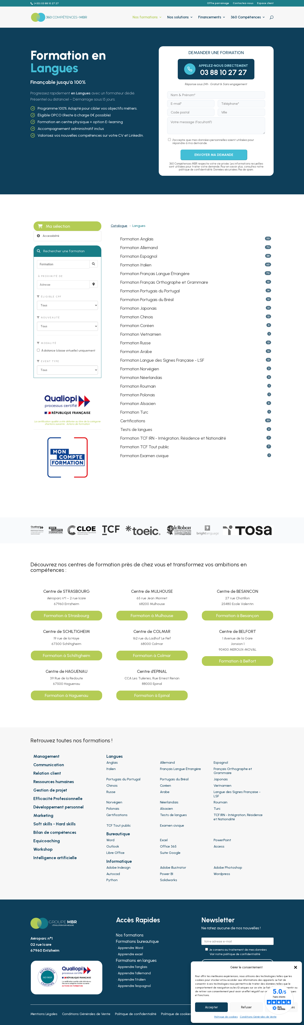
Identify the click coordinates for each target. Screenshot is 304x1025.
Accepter (211, 1007)
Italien (111, 769)
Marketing (43, 815)
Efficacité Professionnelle (57, 798)
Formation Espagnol (138, 256)
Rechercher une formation (61, 251)
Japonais (221, 779)
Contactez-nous (243, 3)
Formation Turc (134, 412)
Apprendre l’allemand (134, 973)
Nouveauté (48, 317)
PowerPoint (222, 840)
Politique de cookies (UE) (179, 1014)
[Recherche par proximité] (93, 284)
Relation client (47, 773)
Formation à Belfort (237, 661)
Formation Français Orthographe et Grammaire (164, 282)
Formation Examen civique (144, 455)
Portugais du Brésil (174, 779)
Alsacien (166, 809)
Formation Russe (135, 342)
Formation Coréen (137, 325)
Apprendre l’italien (132, 979)
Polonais (112, 809)
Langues (114, 756)
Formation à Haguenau (66, 695)
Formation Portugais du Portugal (150, 290)
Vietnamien (222, 786)
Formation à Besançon (237, 615)
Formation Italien (135, 264)
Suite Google (170, 853)
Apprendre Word (130, 948)
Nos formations (145, 17)
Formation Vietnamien (140, 334)
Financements (209, 17)
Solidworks (168, 880)
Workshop (43, 849)
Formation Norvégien (139, 368)
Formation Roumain (138, 386)
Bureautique (118, 833)
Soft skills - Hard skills (54, 823)
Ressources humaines (53, 781)
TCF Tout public (118, 825)
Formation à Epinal (152, 695)
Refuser (246, 1007)
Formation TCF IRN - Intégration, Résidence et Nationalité (173, 438)
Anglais (112, 763)
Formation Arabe (136, 351)
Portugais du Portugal (123, 779)
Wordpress (222, 874)
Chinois (112, 786)
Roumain (220, 802)
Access (219, 846)
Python (112, 880)
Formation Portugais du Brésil (147, 299)
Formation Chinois (136, 316)
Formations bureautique (137, 942)
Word (110, 840)
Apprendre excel (130, 954)
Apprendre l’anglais (132, 967)
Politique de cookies (226, 1016)
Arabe (165, 792)
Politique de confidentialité (135, 1014)
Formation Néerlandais (141, 377)
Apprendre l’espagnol (134, 986)
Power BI (166, 874)
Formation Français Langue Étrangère (155, 273)
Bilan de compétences (54, 832)
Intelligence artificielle (55, 857)
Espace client (265, 3)
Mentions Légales (43, 1014)
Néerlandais (169, 802)
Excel (164, 840)
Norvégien (114, 802)
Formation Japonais (138, 308)
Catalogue (119, 226)
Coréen (165, 786)
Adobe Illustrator (173, 868)
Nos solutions (178, 17)
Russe (110, 792)
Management (46, 756)
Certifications (132, 420)
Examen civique (172, 825)
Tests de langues (136, 429)
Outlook (112, 846)
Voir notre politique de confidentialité (235, 954)
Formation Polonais (137, 394)
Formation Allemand (139, 247)
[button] (295, 967)
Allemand (167, 763)
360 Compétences (246, 17)
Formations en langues (136, 961)
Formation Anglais (136, 238)
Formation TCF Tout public (144, 446)
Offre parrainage (218, 3)
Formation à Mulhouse (152, 615)
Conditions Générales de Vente (258, 1016)
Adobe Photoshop (228, 868)
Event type (48, 361)
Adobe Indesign (118, 868)
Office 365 (168, 846)
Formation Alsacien (138, 403)
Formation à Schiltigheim (66, 655)
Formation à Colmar (152, 655)
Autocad (113, 874)
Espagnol (221, 763)
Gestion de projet (50, 790)
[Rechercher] (93, 263)
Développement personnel (58, 807)
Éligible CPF (49, 296)
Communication (48, 764)
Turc (217, 809)
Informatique (119, 861)
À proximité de (50, 276)
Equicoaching (46, 840)
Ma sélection (54, 226)
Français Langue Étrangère (180, 769)
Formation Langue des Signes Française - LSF (162, 360)
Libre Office (115, 853)
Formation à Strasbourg (66, 615)
